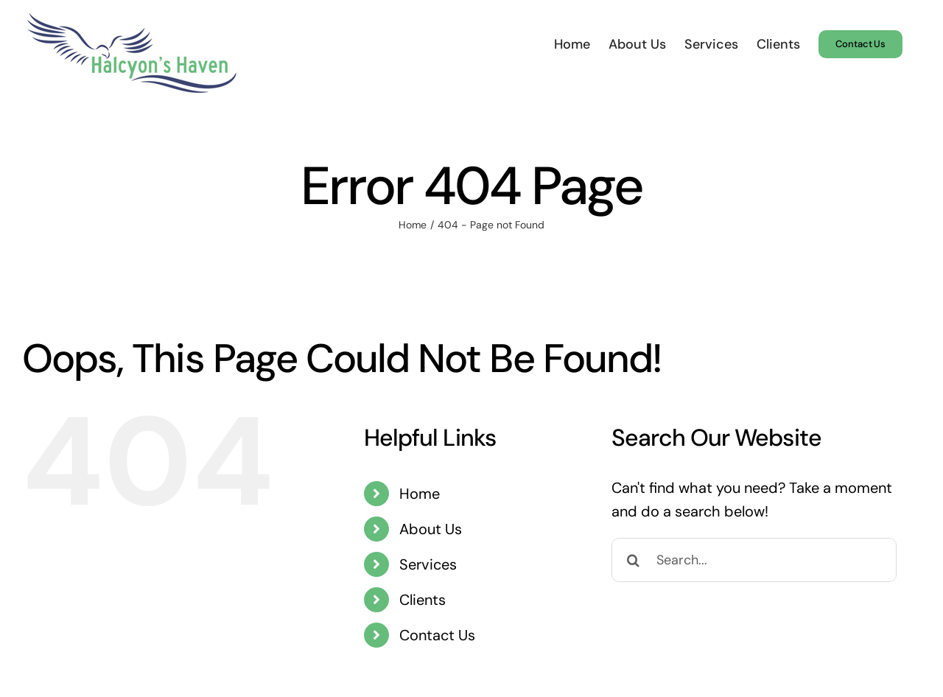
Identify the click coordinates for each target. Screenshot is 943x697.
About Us (430, 529)
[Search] (633, 560)
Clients (422, 599)
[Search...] (754, 560)
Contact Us (437, 635)
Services (428, 564)
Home (419, 493)
